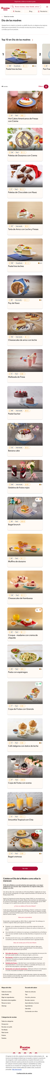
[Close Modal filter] (46, 87)
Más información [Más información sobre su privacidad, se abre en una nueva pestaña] (27, 1069)
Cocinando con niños (31, 1018)
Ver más (25, 868)
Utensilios (28, 1015)
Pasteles (4, 1044)
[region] (25, 1065)
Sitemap (4, 1012)
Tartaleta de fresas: (11, 967)
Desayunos (5, 1030)
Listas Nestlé (5, 1001)
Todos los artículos (30, 998)
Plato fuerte (5, 1039)
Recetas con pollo (7, 1033)
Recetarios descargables (9, 1006)
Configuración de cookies (24, 1073)
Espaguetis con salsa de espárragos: (16, 973)
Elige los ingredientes (8, 1004)
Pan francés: (9, 962)
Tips (26, 1001)
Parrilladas (5, 1036)
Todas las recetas (9, 16)
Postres (4, 1042)
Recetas (17, 11)
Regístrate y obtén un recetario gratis (25, 1)
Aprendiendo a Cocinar (32, 1009)
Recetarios (42, 11)
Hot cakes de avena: (11, 957)
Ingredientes (29, 1012)
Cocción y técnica (30, 1004)
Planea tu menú (6, 1009)
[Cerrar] (47, 1056)
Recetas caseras (30, 1006)
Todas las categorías (8, 1027)
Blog (29, 11)
